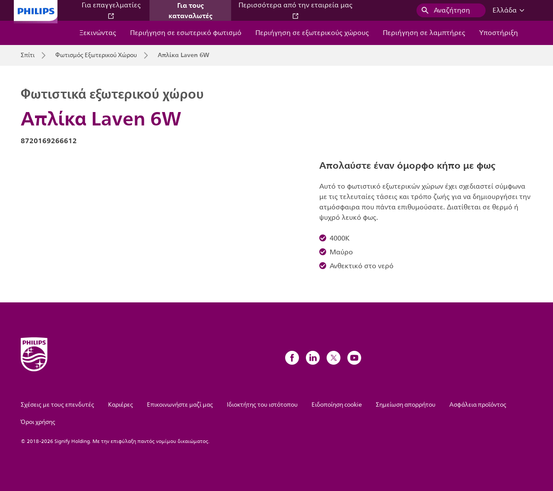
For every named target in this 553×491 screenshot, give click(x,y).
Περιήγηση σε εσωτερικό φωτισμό (186, 33)
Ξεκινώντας (97, 33)
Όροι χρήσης (38, 422)
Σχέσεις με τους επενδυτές (57, 405)
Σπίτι (28, 55)
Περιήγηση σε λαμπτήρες (424, 33)
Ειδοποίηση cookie (336, 405)
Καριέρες (120, 405)
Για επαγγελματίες (111, 9)
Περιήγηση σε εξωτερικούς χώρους (312, 33)
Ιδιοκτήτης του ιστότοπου (262, 405)
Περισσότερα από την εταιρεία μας (295, 9)
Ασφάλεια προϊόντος (477, 405)
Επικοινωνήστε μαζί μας (180, 405)
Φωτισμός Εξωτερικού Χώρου (96, 55)
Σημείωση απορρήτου (405, 405)
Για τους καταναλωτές (190, 10)
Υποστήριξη (498, 33)
